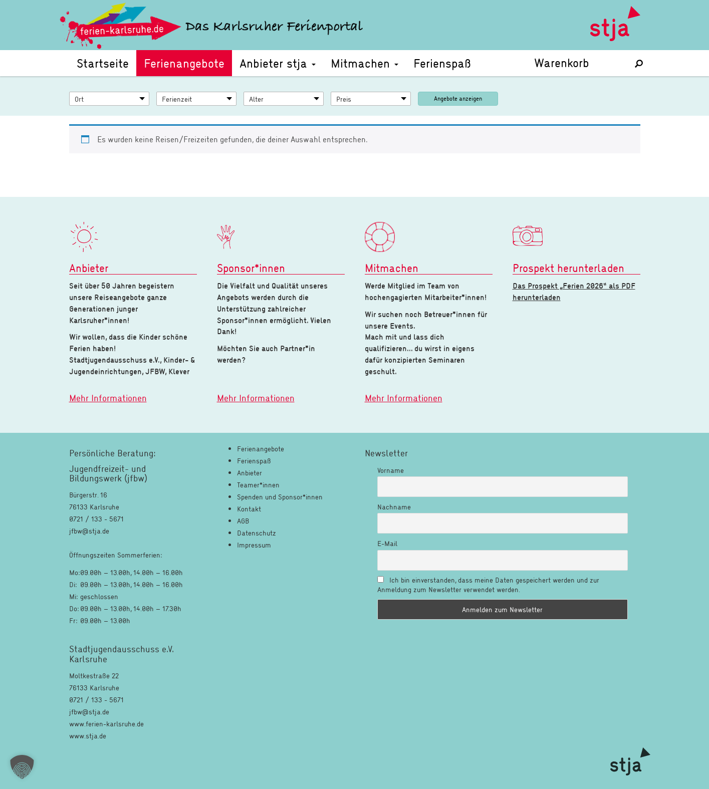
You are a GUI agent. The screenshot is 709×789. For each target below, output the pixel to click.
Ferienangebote (184, 63)
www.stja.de (87, 735)
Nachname (394, 506)
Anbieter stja (278, 63)
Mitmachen (364, 63)
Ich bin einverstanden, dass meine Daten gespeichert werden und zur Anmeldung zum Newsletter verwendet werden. (488, 584)
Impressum (254, 545)
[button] (22, 767)
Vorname (390, 470)
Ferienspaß (442, 63)
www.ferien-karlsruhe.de (106, 723)
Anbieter (249, 472)
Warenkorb (577, 63)
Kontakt (249, 508)
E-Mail (387, 543)
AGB (243, 520)
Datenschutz (256, 533)
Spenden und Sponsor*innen (280, 496)
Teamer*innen (258, 484)
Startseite (103, 63)
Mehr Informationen (108, 398)
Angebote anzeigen (458, 98)
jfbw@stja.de (89, 711)
